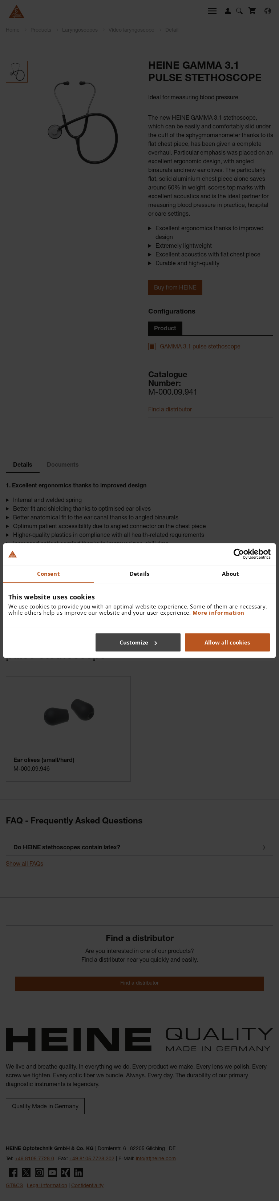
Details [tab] (139, 573)
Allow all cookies (227, 642)
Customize (138, 642)
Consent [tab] (48, 573)
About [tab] (230, 573)
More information (218, 612)
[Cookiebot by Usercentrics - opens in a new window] (239, 553)
